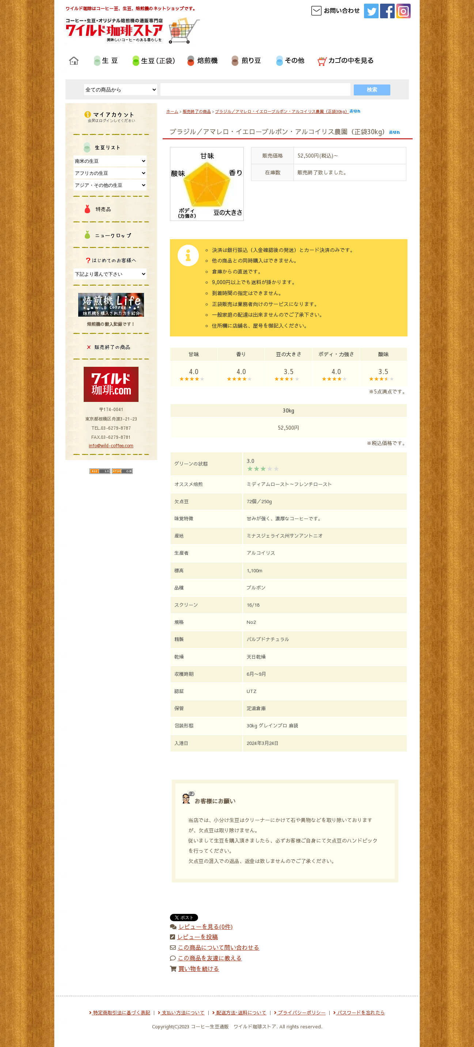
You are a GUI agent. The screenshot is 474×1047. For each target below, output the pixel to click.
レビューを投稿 (197, 937)
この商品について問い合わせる (218, 947)
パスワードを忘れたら (359, 1012)
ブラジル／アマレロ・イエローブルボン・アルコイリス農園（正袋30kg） (288, 111)
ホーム (172, 111)
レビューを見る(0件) (205, 926)
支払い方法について (181, 1012)
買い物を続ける (198, 968)
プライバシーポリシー (300, 1012)
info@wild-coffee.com (111, 445)
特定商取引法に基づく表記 (119, 1012)
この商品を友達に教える (210, 958)
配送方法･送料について (239, 1012)
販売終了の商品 (197, 111)
